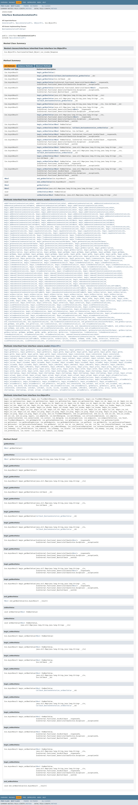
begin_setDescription (97, 292)
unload (30, 390)
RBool (93, 82)
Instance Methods (25, 66)
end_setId (18, 386)
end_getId (61, 383)
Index (39, 2)
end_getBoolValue (44, 178)
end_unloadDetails (79, 386)
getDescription (125, 330)
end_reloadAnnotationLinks (93, 324)
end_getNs (20, 324)
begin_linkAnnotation (95, 258)
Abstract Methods (43, 66)
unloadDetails (83, 390)
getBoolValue (42, 185)
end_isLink (99, 383)
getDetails (93, 386)
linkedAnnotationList (108, 332)
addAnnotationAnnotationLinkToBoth (19, 205)
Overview (4, 2)
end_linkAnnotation (49, 324)
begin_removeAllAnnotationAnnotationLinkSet (102, 271)
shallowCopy (9, 390)
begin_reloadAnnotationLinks (67, 267)
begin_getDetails (11, 350)
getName (22, 332)
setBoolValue (42, 192)
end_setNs (20, 328)
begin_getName (50, 252)
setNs (88, 338)
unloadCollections (50, 390)
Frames (26, 6)
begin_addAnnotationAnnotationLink (19, 214)
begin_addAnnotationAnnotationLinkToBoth (85, 218)
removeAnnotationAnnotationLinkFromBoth (114, 336)
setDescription (47, 338)
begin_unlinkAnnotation (40, 309)
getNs (37, 332)
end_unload (44, 386)
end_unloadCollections (60, 386)
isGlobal (31, 388)
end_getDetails (48, 383)
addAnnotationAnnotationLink (80, 203)
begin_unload (113, 373)
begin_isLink (24, 360)
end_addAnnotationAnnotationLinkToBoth (105, 320)
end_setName (9, 328)
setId (113, 388)
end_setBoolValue (44, 182)
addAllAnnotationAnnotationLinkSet (19, 203)
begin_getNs (64, 254)
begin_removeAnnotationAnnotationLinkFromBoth (59, 286)
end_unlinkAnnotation (74, 328)
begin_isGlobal (114, 356)
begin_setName (50, 296)
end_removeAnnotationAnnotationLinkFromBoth (94, 326)
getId (113, 386)
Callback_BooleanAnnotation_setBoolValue (90, 128)
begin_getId (58, 352)
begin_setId (68, 369)
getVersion (52, 332)
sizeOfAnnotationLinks (13, 341)
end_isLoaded (111, 383)
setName (73, 338)
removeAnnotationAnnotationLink (52, 336)
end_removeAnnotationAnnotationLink (57, 326)
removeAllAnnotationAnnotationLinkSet (82, 334)
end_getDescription (123, 322)
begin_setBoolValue (45, 124)
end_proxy (8, 386)
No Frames (34, 6)
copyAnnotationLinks (105, 317)
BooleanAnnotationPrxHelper (14, 29)
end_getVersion (32, 324)
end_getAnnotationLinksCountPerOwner (97, 322)
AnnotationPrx (8, 23)
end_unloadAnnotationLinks (96, 328)
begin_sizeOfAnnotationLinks (98, 303)
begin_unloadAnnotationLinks (38, 313)
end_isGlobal (87, 383)
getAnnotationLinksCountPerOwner (73, 330)
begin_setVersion (58, 301)
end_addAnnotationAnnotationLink (73, 320)
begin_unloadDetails (103, 379)
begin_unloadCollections (116, 375)
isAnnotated (9, 388)
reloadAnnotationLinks (33, 334)
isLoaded (64, 388)
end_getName (9, 324)
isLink (49, 388)
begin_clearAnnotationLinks (16, 227)
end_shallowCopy (31, 386)
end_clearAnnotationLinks (15, 322)
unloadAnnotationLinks (88, 341)
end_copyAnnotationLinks (38, 322)
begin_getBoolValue (45, 72)
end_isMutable (125, 383)
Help (44, 2)
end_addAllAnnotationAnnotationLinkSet (40, 320)
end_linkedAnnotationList (70, 324)
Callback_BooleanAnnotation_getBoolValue (72, 76)
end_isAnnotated (74, 383)
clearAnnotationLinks (66, 317)
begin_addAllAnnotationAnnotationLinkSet (85, 205)
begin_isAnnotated (59, 354)
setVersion (103, 338)
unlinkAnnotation (53, 341)
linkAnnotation (76, 332)
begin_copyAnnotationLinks (15, 231)
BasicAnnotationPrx (24, 23)
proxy (101, 388)
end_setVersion (32, 328)
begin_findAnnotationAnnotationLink (19, 235)
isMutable (83, 388)
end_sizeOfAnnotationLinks (52, 328)
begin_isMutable (40, 364)
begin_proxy (71, 367)
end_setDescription (123, 326)
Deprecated (31, 2)
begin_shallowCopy (59, 371)
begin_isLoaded (23, 362)
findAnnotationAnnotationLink (17, 330)
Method (29, 8)
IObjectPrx (38, 23)
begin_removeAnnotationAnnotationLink (20, 279)
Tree (24, 2)
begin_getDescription (84, 248)
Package (12, 2)
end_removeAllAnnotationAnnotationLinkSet (22, 326)
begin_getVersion (58, 256)
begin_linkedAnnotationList (56, 262)
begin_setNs (64, 298)
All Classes (46, 6)
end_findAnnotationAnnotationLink (65, 322)
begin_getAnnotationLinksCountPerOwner (54, 241)
